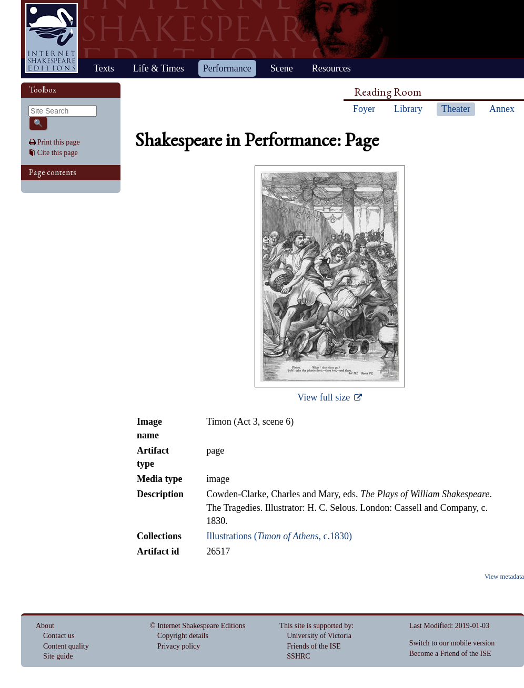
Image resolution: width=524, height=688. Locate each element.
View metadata (504, 576)
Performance (227, 68)
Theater (455, 109)
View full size (324, 397)
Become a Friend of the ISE (450, 654)
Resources (331, 68)
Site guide (58, 656)
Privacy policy (178, 646)
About (45, 626)
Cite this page (57, 153)
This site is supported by (315, 626)
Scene (281, 68)
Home (51, 38)
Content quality (66, 646)
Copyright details (182, 636)
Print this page (58, 142)
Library (408, 109)
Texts (104, 68)
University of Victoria (319, 636)
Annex (502, 109)
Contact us (59, 636)
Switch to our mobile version (452, 643)
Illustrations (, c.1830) (279, 536)
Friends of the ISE (313, 646)
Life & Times (158, 68)
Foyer (364, 109)
